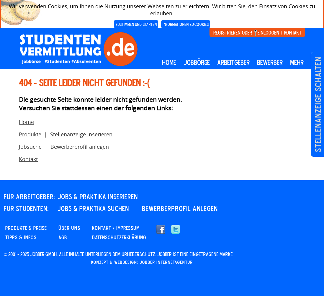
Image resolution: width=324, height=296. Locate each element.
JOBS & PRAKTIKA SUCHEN (93, 208)
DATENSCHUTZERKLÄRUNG (119, 237)
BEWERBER (270, 62)
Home (169, 62)
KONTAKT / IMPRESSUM (116, 228)
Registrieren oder (232, 32)
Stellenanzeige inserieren (81, 134)
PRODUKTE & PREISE (26, 228)
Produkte (30, 134)
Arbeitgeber (233, 62)
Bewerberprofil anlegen (79, 146)
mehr (297, 62)
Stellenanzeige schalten (317, 104)
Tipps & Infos (21, 237)
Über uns (69, 228)
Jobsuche (30, 146)
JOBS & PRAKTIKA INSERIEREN (98, 196)
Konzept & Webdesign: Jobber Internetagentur (142, 262)
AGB (62, 237)
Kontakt (292, 32)
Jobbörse (197, 62)
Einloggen (268, 32)
